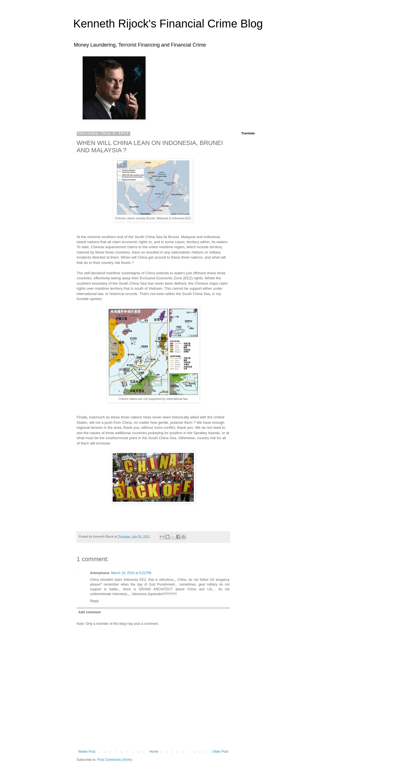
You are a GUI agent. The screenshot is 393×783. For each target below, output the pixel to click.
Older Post (220, 752)
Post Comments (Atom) (114, 760)
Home (153, 752)
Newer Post (87, 752)
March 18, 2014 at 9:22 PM (131, 573)
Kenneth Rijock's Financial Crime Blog (168, 23)
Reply (94, 601)
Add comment (89, 612)
